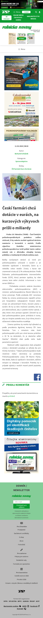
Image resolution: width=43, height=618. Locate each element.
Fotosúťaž (21, 544)
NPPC (20, 601)
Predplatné (21, 530)
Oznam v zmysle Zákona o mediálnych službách (21, 583)
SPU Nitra (13, 601)
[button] (21, 506)
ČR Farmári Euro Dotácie (21, 169)
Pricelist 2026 (21, 579)
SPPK (6, 601)
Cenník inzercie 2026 (22, 576)
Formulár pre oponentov (21, 564)
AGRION (26, 601)
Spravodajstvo (21, 161)
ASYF (38, 601)
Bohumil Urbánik (21, 153)
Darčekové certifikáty (21, 533)
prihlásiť (11, 396)
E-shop (21, 537)
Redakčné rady (21, 560)
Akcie (21, 541)
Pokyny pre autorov (21, 556)
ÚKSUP (32, 601)
